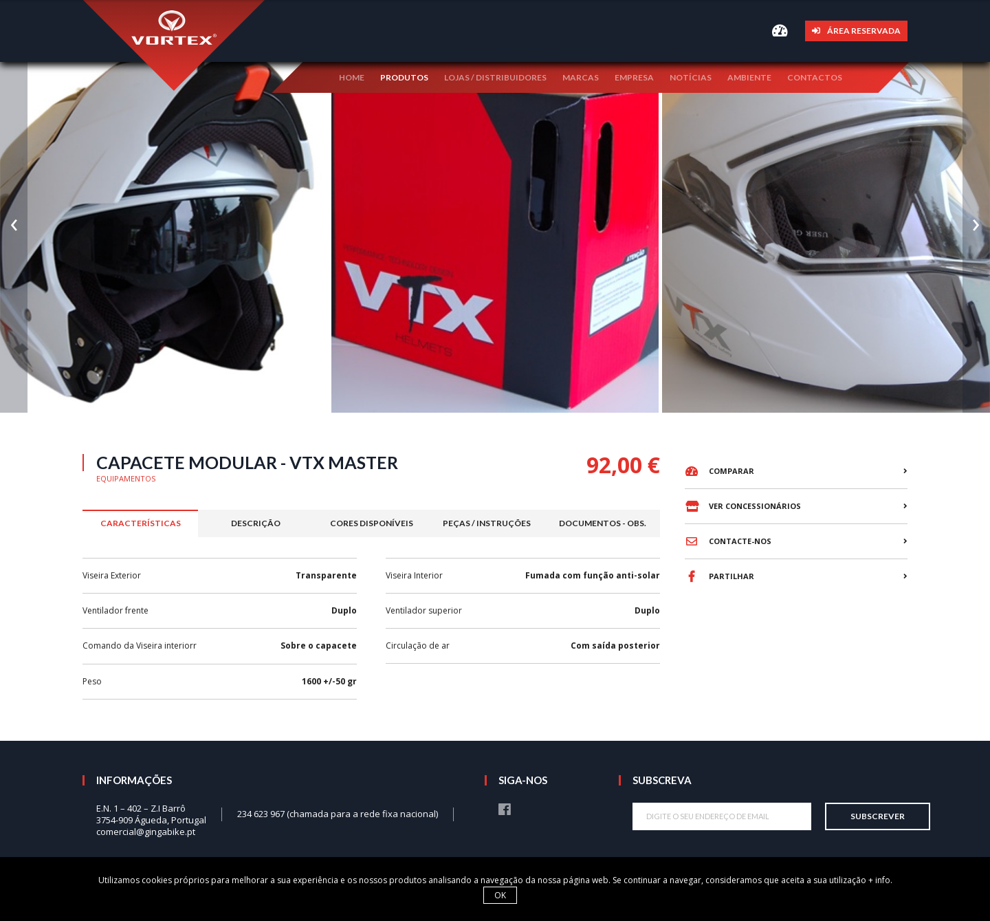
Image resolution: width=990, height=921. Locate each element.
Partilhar (719, 576)
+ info (879, 880)
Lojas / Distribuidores (495, 76)
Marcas (580, 76)
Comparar (719, 471)
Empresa (634, 76)
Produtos (404, 76)
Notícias (691, 76)
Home (351, 76)
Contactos (814, 76)
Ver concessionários (743, 506)
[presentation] (14, 206)
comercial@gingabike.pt (145, 831)
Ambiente (749, 76)
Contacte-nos (728, 541)
